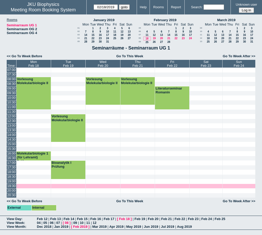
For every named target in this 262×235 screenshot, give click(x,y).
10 (107, 31)
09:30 (11, 93)
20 (129, 35)
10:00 (11, 98)
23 (100, 38)
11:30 (11, 112)
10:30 (11, 102)
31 (107, 41)
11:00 (11, 107)
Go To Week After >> (239, 56)
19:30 (11, 186)
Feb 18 (124, 219)
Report (176, 7)
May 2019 (133, 227)
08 (139, 38)
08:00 (11, 79)
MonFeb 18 (33, 64)
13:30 (11, 130)
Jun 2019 (151, 227)
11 (114, 31)
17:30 (11, 167)
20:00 (11, 190)
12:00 (11, 116)
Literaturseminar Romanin (168, 90)
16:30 (11, 158)
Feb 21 (166, 219)
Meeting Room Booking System (43, 9)
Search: (197, 7)
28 (85, 41)
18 (114, 35)
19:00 (11, 181)
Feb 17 (109, 219)
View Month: (16, 227)
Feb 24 (206, 219)
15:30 (11, 149)
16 (100, 35)
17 (107, 35)
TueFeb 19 (68, 64)
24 (107, 38)
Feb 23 (193, 219)
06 (140, 31)
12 (121, 31)
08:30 (11, 84)
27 (129, 38)
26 (121, 38)
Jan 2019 (61, 227)
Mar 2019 (99, 227)
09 (140, 41)
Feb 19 (139, 219)
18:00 (11, 172)
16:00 (11, 153)
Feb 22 (180, 219)
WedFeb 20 (103, 64)
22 (93, 38)
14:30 (11, 139)
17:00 (11, 163)
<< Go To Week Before (24, 56)
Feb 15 (82, 219)
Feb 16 (95, 219)
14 (85, 35)
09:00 (11, 88)
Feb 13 (55, 219)
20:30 (11, 195)
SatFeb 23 (206, 64)
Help (143, 7)
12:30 (11, 121)
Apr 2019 (116, 227)
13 (129, 31)
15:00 (11, 144)
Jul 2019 (167, 227)
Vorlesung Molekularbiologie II (32, 81)
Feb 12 (42, 219)
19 (121, 35)
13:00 (11, 125)
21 (85, 38)
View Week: (16, 223)
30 (100, 41)
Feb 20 (153, 219)
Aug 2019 (184, 227)
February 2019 (165, 20)
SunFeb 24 (239, 64)
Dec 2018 (44, 227)
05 (78, 41)
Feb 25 (220, 219)
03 (78, 35)
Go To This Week (129, 56)
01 (78, 28)
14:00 (11, 135)
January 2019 (103, 20)
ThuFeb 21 (137, 64)
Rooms (158, 7)
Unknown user (246, 4)
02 (78, 31)
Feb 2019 (80, 227)
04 (78, 38)
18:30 (11, 177)
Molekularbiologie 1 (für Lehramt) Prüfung (32, 157)
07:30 (11, 74)
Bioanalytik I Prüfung (61, 164)
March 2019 (226, 20)
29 (93, 41)
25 (114, 38)
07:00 (11, 70)
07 (140, 35)
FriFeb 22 (172, 64)
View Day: (14, 219)
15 (93, 35)
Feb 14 (69, 219)
